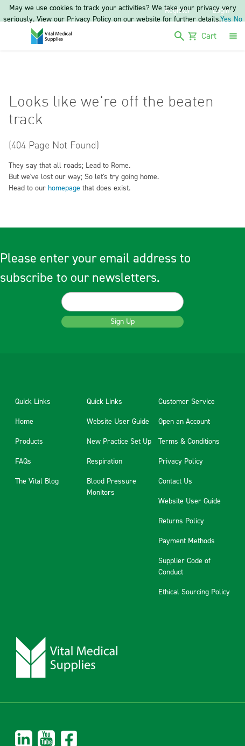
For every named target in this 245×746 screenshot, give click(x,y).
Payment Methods (186, 541)
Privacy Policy (180, 461)
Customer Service (186, 402)
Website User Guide (118, 422)
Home (24, 422)
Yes (226, 19)
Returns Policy (181, 521)
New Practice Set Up (119, 441)
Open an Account (184, 422)
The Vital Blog (37, 481)
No (238, 19)
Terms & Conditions (189, 441)
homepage (64, 188)
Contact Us (175, 481)
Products (29, 441)
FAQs (23, 461)
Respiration (104, 461)
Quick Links (33, 402)
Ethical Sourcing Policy (194, 592)
